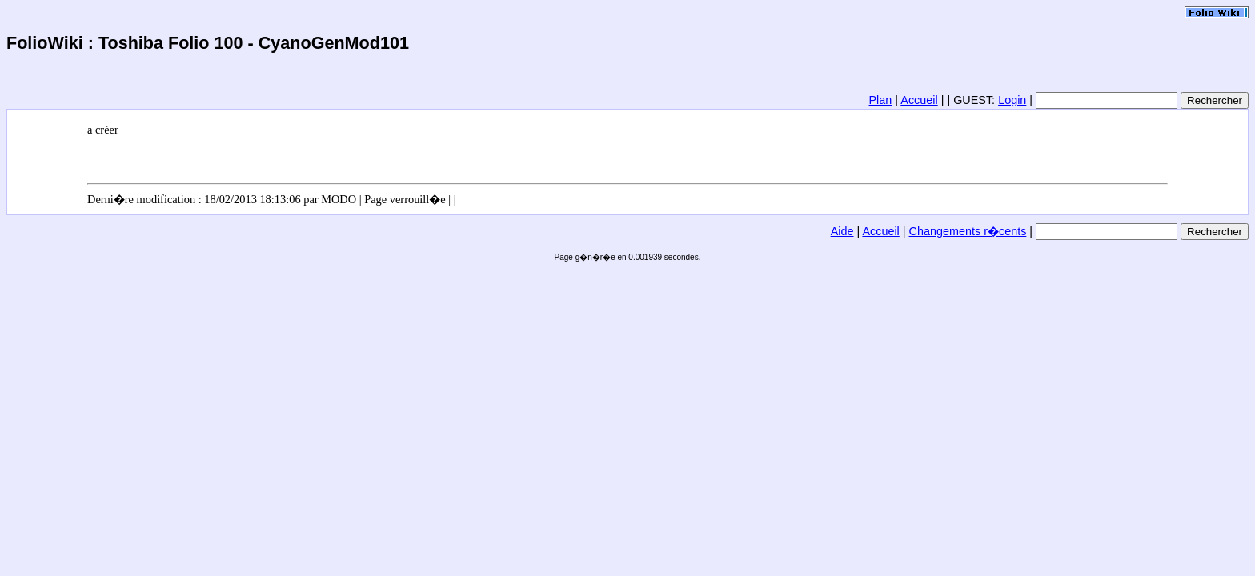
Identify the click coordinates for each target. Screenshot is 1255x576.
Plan (880, 100)
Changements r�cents (968, 231)
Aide (842, 231)
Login (1012, 100)
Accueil (918, 100)
